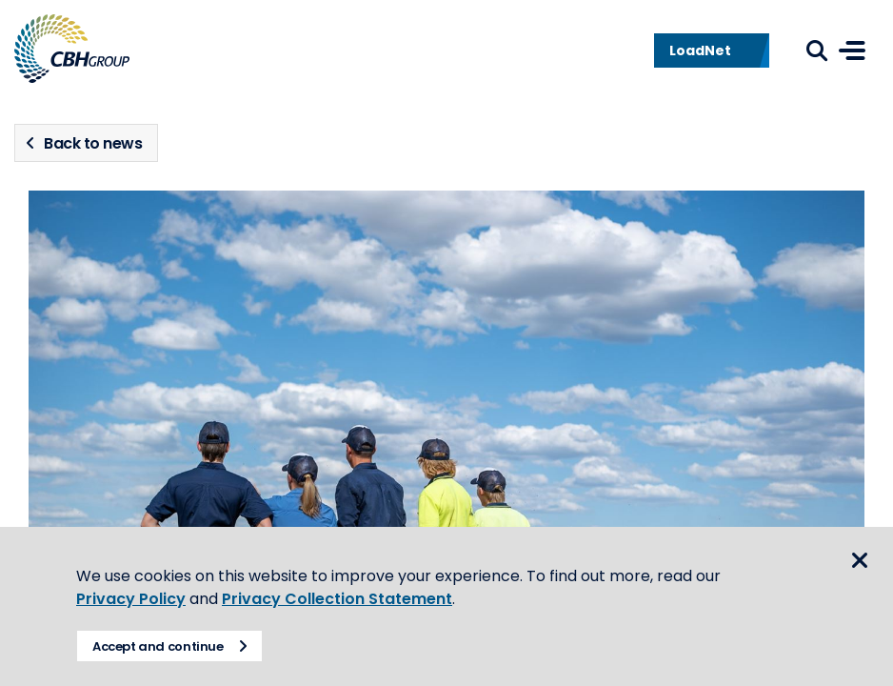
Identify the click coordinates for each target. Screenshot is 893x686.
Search (817, 50)
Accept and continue (158, 646)
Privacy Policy (131, 599)
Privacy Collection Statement (337, 599)
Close (859, 560)
